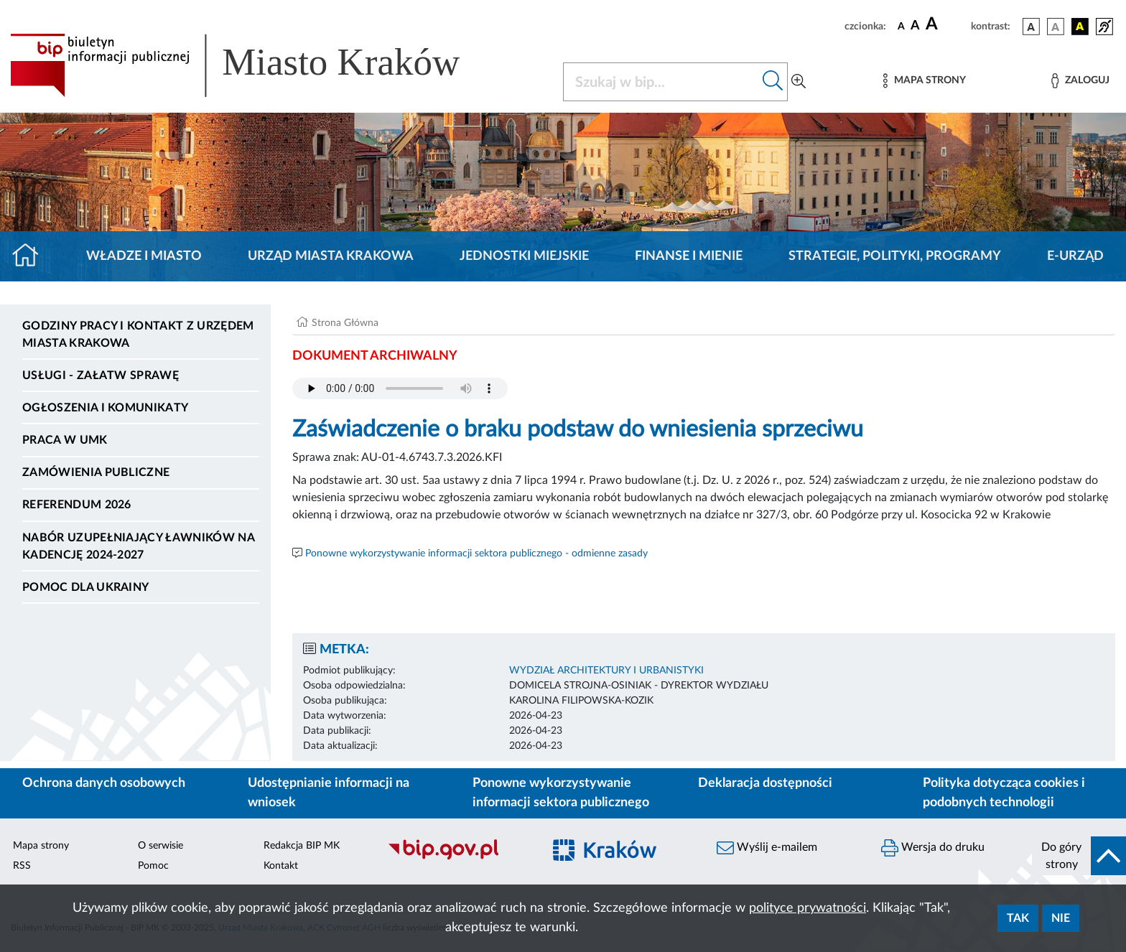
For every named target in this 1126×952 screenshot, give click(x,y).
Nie (1060, 918)
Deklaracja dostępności (765, 783)
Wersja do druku (933, 848)
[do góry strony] (1079, 855)
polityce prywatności (807, 908)
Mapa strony (41, 846)
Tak (1018, 918)
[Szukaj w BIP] (661, 81)
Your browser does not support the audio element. (400, 388)
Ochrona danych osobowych (103, 783)
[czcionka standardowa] (901, 25)
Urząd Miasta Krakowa (331, 256)
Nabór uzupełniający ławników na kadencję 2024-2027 (138, 546)
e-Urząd (1075, 256)
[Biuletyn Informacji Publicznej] (457, 857)
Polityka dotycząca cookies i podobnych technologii (1004, 793)
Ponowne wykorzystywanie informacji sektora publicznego (561, 793)
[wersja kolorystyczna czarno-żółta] (1080, 26)
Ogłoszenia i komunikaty (105, 408)
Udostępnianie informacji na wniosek (328, 793)
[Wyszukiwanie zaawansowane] (798, 82)
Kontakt (281, 866)
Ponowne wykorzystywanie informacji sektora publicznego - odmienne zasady (476, 554)
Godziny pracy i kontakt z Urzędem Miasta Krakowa (138, 334)
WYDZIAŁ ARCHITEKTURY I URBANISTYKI (606, 671)
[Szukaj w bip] (773, 81)
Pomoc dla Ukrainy (85, 587)
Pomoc (153, 866)
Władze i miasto (144, 256)
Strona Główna (345, 323)
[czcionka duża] (946, 24)
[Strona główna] (31, 256)
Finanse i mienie (689, 256)
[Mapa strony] (924, 80)
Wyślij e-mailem (767, 848)
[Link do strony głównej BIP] (256, 65)
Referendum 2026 (76, 504)
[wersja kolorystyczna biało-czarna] (1055, 26)
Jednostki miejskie (524, 256)
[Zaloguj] (1080, 80)
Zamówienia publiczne (95, 472)
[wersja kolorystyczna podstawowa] (1031, 26)
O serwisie (160, 846)
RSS (22, 866)
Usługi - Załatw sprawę (100, 375)
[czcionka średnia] (915, 26)
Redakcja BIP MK (302, 846)
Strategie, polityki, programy (894, 256)
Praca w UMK (65, 440)
